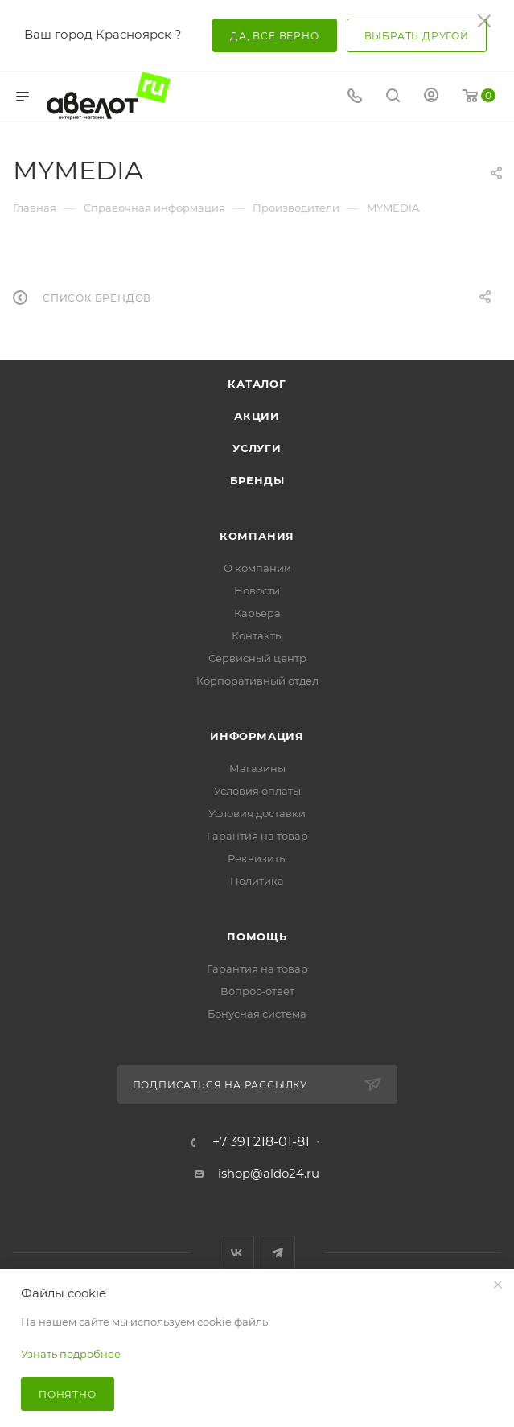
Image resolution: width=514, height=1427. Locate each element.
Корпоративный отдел (257, 680)
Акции (257, 415)
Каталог (257, 383)
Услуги (257, 448)
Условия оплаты (257, 790)
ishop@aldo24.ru (268, 1173)
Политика (257, 880)
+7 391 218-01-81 (261, 1142)
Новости (257, 590)
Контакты (257, 635)
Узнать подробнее (71, 1353)
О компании (257, 567)
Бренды (257, 480)
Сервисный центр (257, 658)
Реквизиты (257, 858)
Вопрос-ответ (257, 991)
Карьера (257, 613)
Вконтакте (237, 1253)
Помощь (257, 936)
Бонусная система (257, 1013)
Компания (257, 535)
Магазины (257, 768)
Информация (257, 736)
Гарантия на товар (257, 835)
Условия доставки (257, 813)
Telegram (278, 1253)
